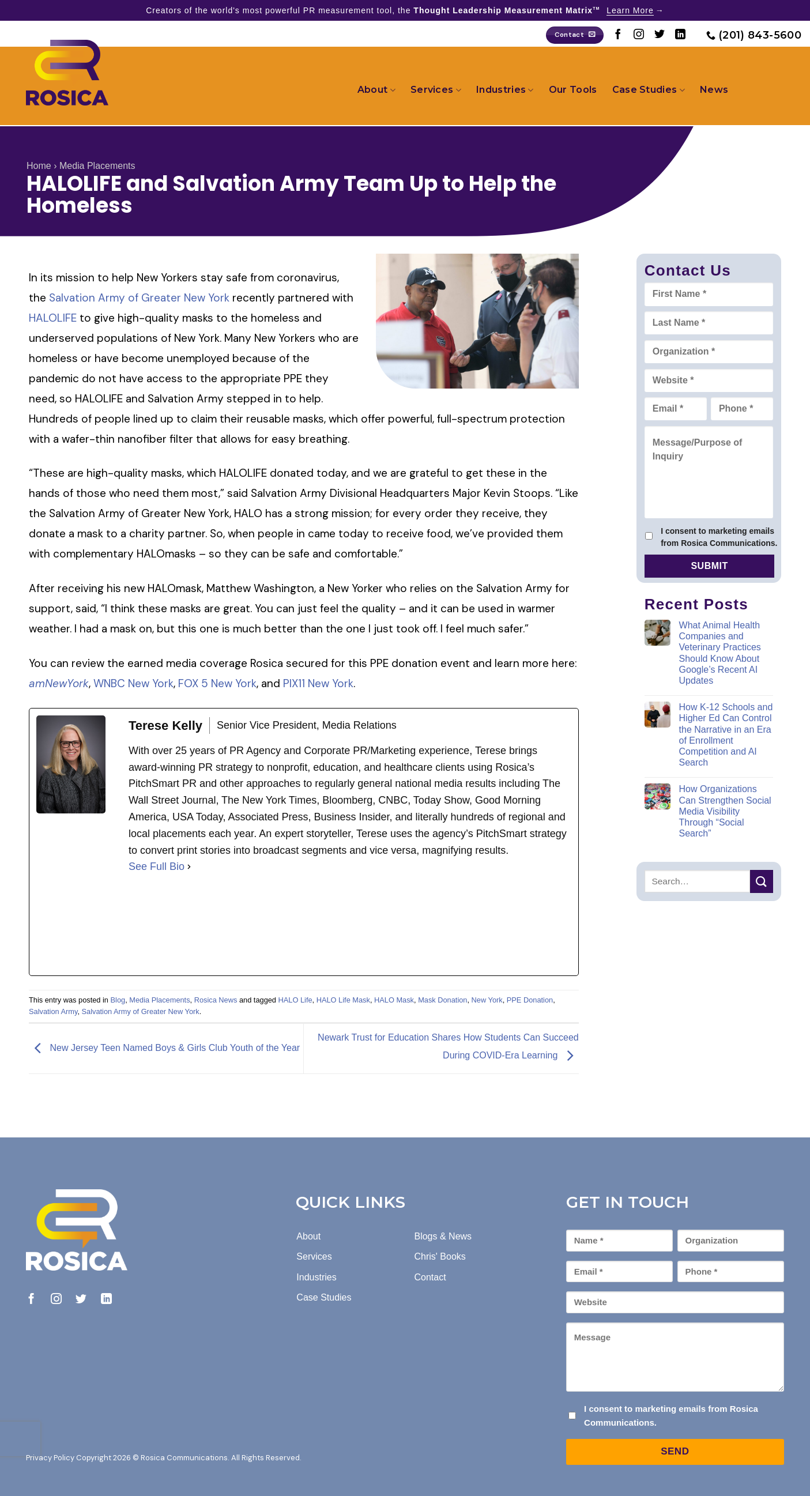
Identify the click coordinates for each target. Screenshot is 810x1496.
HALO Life (295, 1000)
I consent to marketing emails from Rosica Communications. (719, 537)
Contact (430, 1277)
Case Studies (648, 90)
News (714, 89)
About (376, 90)
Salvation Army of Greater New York (139, 298)
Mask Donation (442, 1000)
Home (39, 166)
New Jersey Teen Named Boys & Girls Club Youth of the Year (164, 1048)
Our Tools (573, 89)
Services (435, 90)
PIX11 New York (318, 683)
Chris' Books (439, 1256)
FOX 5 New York (217, 683)
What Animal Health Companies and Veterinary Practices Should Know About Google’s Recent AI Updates (720, 652)
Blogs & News (443, 1236)
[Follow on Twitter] (659, 35)
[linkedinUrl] (215, 925)
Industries (505, 90)
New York (487, 1000)
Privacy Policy (50, 1458)
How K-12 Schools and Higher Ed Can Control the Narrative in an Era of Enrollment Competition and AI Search (726, 734)
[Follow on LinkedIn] (680, 35)
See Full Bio (156, 866)
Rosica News (216, 1000)
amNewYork (59, 683)
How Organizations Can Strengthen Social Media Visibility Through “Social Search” (725, 811)
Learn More (630, 10)
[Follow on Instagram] (639, 35)
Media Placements (97, 166)
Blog (118, 1000)
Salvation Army (53, 1011)
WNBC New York (133, 683)
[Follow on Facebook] (618, 35)
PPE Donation (530, 1000)
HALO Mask (394, 1000)
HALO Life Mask (343, 1000)
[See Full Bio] (189, 866)
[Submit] (761, 881)
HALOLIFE (53, 318)
